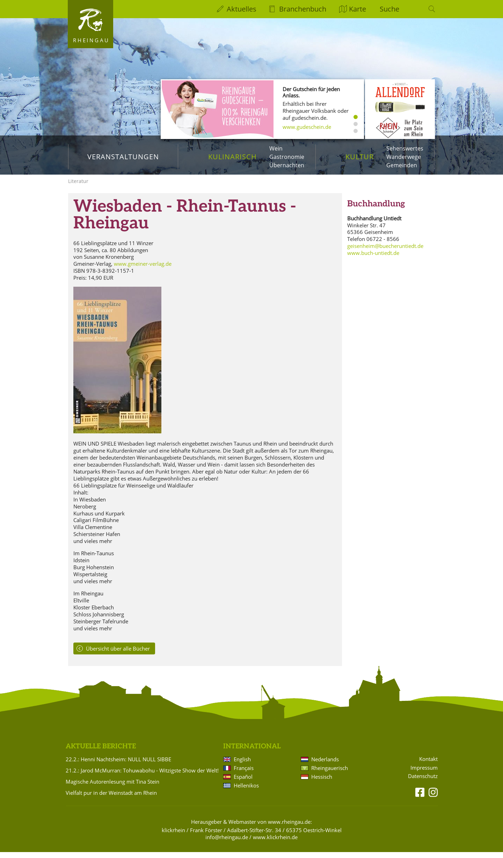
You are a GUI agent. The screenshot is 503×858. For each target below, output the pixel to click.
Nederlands (325, 765)
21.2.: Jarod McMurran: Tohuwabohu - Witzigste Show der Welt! (142, 776)
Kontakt (428, 764)
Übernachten (286, 165)
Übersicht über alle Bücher (118, 654)
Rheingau (91, 40)
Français (244, 773)
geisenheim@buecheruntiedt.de (385, 251)
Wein (276, 148)
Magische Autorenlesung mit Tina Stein (112, 787)
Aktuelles (241, 9)
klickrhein (173, 836)
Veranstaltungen (123, 156)
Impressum (424, 773)
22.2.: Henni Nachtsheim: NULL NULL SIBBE (118, 765)
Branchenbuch (302, 9)
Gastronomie (286, 157)
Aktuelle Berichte (101, 752)
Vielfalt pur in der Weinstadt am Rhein (111, 798)
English (242, 765)
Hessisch (321, 782)
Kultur (359, 156)
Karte (357, 9)
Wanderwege (403, 157)
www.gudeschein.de (307, 126)
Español (243, 782)
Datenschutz (423, 782)
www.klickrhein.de (275, 842)
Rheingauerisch (329, 773)
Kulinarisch (232, 156)
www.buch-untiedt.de (373, 258)
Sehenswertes (404, 148)
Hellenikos (246, 791)
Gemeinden (401, 165)
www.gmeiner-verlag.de (143, 269)
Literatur (78, 187)
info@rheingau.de (226, 842)
